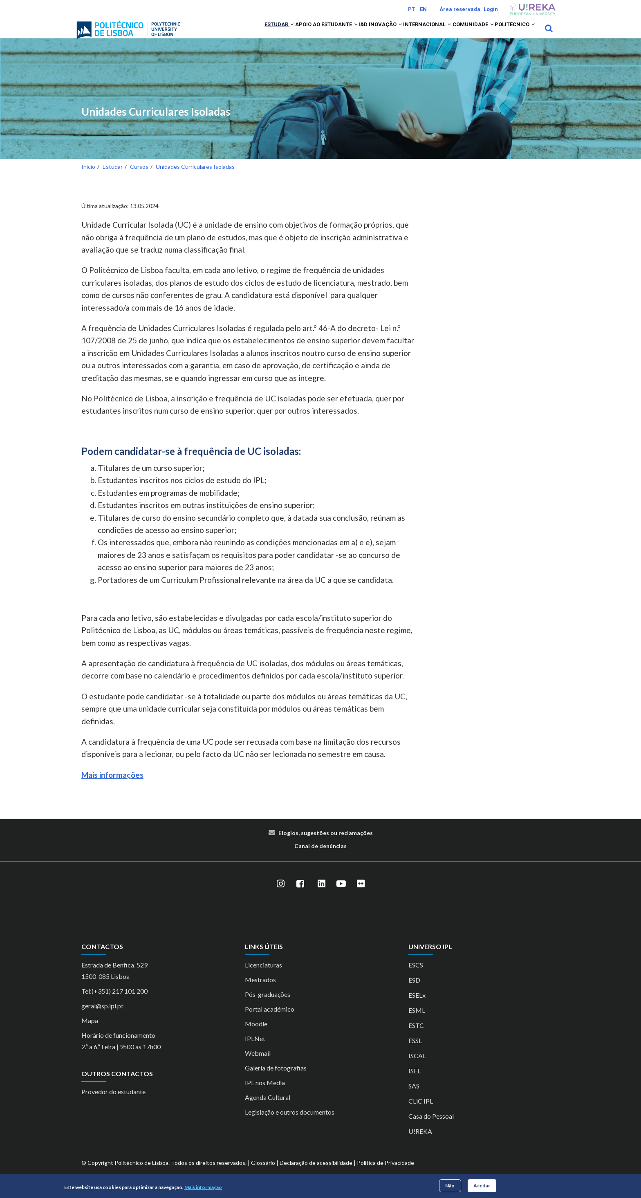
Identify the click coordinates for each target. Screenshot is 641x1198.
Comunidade (457, 33)
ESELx (417, 1006)
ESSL (415, 1051)
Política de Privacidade (385, 1173)
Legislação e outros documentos (289, 1122)
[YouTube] (341, 895)
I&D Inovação (345, 33)
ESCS (415, 975)
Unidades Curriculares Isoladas (156, 122)
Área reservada (459, 9)
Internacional (401, 33)
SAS (413, 1096)
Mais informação (203, 1187)
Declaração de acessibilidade (316, 1173)
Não (450, 1185)
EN (423, 9)
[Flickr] (360, 895)
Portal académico (269, 1019)
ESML (416, 1021)
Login (491, 9)
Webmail (258, 1064)
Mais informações (112, 785)
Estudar (222, 33)
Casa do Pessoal (431, 1127)
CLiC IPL (420, 1111)
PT (411, 9)
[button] (236, 33)
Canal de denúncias (320, 856)
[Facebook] (300, 895)
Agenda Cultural (267, 1108)
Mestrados (260, 990)
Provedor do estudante (113, 1102)
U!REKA (420, 1142)
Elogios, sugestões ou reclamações (325, 843)
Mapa (89, 1031)
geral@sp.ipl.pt (102, 1016)
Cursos (139, 177)
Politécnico (509, 33)
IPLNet (255, 1049)
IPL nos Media (265, 1093)
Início (88, 177)
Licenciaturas (263, 975)
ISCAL (417, 1066)
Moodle (256, 1034)
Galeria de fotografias (276, 1078)
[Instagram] (280, 895)
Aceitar (481, 1185)
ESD (414, 990)
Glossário (263, 1173)
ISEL (414, 1081)
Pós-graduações (267, 1005)
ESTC (416, 1036)
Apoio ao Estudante (280, 33)
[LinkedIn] (321, 895)
